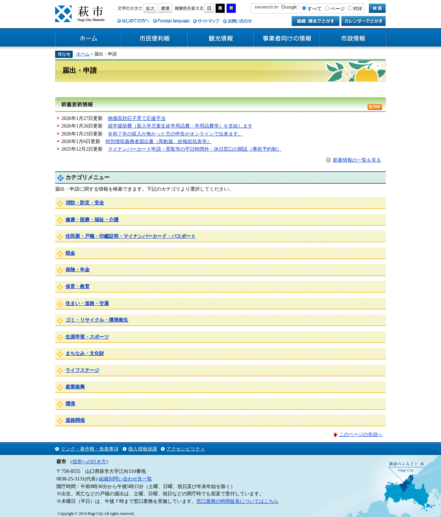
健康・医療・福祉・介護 (92, 219)
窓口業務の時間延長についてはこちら (237, 501)
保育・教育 (77, 286)
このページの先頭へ (360, 434)
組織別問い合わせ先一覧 (125, 478)
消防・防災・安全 (84, 202)
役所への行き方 (89, 461)
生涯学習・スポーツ (87, 336)
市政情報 (353, 38)
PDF (357, 8)
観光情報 (221, 38)
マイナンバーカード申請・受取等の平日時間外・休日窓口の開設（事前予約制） (194, 149)
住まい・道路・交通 (87, 303)
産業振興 (75, 386)
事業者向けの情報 (287, 38)
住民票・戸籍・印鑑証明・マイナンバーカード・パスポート (130, 236)
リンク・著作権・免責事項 (90, 449)
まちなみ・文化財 (84, 353)
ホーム (88, 38)
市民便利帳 (155, 38)
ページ (337, 8)
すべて (314, 8)
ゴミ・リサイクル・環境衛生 (96, 320)
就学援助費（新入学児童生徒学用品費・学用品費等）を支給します (180, 126)
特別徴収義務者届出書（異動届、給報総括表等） (158, 141)
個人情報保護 (142, 449)
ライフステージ (82, 370)
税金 (70, 253)
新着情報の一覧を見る (357, 160)
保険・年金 (77, 269)
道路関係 (75, 420)
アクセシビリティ (185, 449)
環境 (70, 403)
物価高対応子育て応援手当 (137, 118)
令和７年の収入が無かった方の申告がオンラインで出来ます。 (175, 133)
